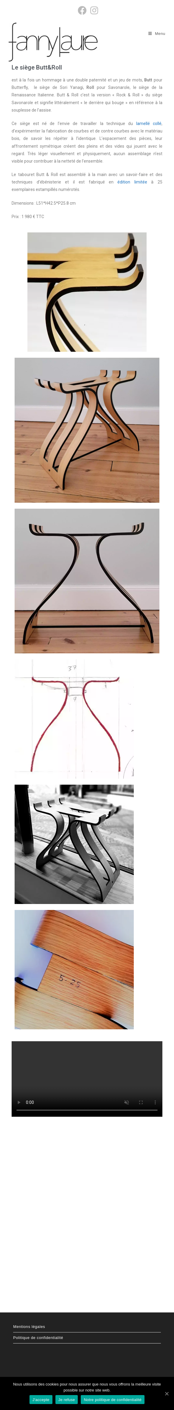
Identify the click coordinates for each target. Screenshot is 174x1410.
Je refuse (66, 1399)
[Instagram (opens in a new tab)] (93, 10)
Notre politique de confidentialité (113, 1399)
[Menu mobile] (156, 33)
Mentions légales (29, 1326)
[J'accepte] (167, 1394)
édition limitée (132, 182)
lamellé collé (148, 123)
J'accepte (40, 1399)
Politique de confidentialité (38, 1337)
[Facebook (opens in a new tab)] (82, 10)
